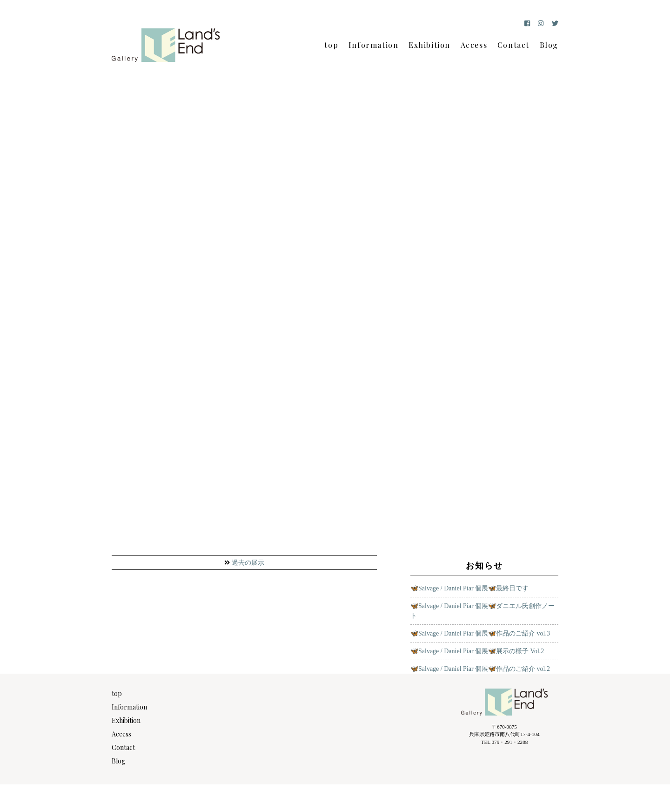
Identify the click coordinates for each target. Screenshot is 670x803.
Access (474, 45)
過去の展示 (248, 562)
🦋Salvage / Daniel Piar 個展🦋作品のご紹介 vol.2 (480, 668)
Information (373, 45)
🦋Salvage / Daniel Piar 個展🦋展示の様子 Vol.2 (477, 651)
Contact (513, 45)
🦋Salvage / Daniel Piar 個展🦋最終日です (469, 588)
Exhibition (429, 45)
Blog (549, 45)
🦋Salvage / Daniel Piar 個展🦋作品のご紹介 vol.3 (480, 633)
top (331, 45)
